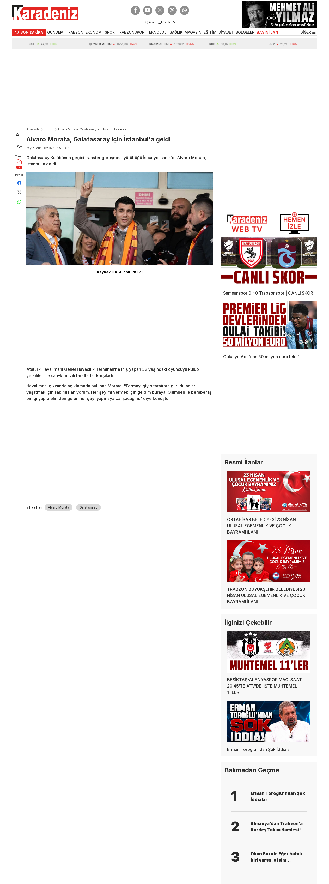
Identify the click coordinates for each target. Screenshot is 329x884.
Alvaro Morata (58, 507)
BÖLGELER (245, 32)
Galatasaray (89, 507)
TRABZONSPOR (130, 32)
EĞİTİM (210, 32)
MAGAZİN (193, 32)
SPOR (110, 32)
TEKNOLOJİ (157, 32)
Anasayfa (33, 129)
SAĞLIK (176, 32)
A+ (19, 135)
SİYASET (226, 32)
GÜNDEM (55, 32)
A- (19, 147)
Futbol (48, 129)
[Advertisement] (164, 87)
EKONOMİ (94, 32)
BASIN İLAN (267, 32)
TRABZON (74, 32)
